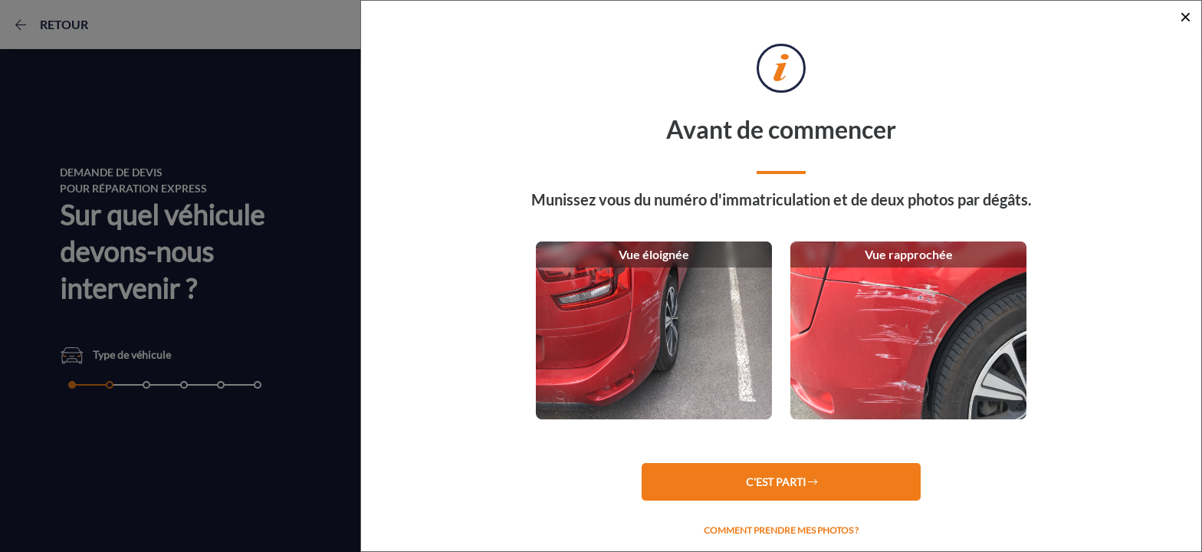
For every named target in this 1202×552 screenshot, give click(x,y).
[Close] (1185, 16)
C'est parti (781, 481)
